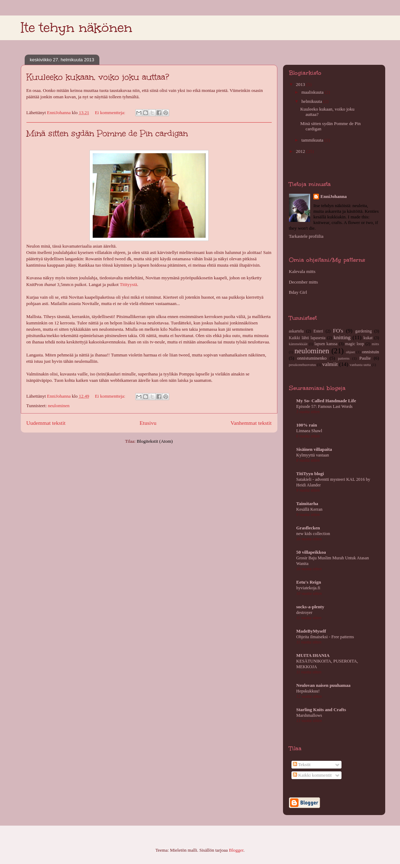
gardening (363, 331)
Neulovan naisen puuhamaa (323, 685)
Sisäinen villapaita (314, 449)
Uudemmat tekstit (46, 423)
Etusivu (148, 423)
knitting (342, 337)
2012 (301, 151)
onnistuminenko (312, 358)
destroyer (304, 612)
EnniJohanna (333, 196)
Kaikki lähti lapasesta (307, 338)
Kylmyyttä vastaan (312, 455)
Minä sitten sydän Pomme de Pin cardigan (107, 133)
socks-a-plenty (310, 606)
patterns (344, 358)
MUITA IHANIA (313, 655)
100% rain (306, 425)
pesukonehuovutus (302, 365)
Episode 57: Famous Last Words (324, 406)
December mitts (303, 282)
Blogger (236, 850)
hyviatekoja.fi (308, 587)
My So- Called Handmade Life (326, 400)
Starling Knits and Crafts (321, 709)
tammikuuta (312, 140)
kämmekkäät (298, 344)
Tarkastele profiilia (306, 236)
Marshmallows (309, 715)
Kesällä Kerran (309, 509)
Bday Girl (298, 292)
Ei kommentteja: (111, 112)
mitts (375, 344)
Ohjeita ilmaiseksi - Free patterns (325, 636)
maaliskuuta (313, 92)
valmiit (330, 364)
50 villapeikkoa (311, 552)
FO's (338, 331)
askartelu (296, 331)
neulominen (58, 405)
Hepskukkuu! (308, 691)
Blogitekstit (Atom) (155, 441)
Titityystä (128, 284)
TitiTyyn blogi (310, 473)
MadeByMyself (311, 631)
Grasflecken (308, 527)
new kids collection (313, 533)
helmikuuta (312, 101)
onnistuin (370, 351)
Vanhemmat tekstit (251, 423)
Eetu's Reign (308, 582)
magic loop (354, 344)
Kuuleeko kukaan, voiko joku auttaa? (97, 77)
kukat (368, 338)
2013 (301, 84)
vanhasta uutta (360, 365)
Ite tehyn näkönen (76, 27)
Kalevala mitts (302, 271)
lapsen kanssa (325, 344)
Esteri (318, 331)
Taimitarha (307, 503)
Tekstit (301, 764)
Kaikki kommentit (312, 775)
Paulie (365, 358)
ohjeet (350, 352)
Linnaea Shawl (309, 430)
